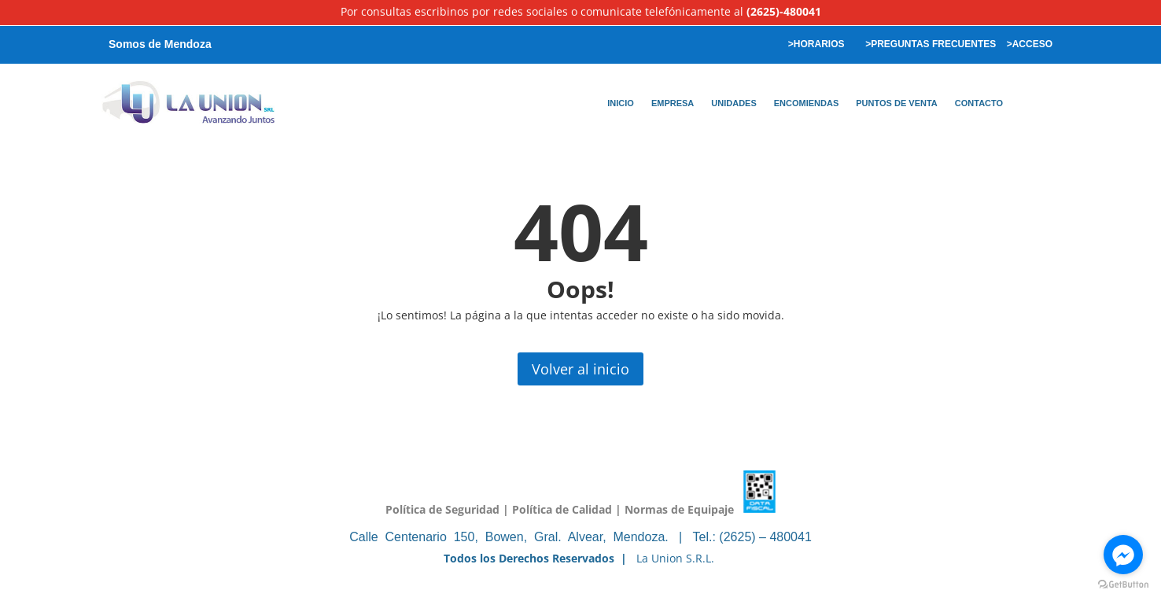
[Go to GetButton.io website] (1123, 585)
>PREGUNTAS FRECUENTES (929, 44)
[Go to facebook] (1123, 554)
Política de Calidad (562, 508)
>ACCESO (1029, 44)
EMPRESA (672, 103)
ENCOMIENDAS (806, 103)
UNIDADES (733, 103)
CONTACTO (979, 103)
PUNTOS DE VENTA (897, 103)
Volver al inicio (580, 368)
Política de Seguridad (442, 508)
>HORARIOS (814, 44)
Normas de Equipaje (679, 508)
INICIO (620, 103)
